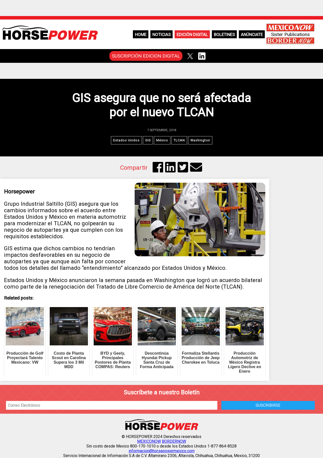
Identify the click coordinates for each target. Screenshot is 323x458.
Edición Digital (192, 34)
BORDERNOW (174, 441)
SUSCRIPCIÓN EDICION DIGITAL (146, 56)
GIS (148, 140)
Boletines (224, 34)
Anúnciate (252, 34)
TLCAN (179, 140)
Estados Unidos (126, 140)
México (162, 140)
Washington (200, 140)
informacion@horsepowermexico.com (162, 450)
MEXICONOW (149, 441)
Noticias (161, 34)
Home (140, 34)
